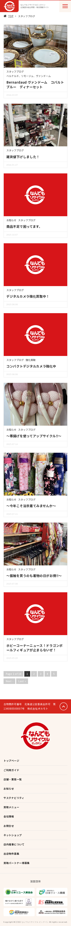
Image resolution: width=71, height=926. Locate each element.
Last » (22, 681)
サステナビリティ (14, 798)
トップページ (11, 760)
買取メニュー (11, 807)
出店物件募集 (11, 853)
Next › (9, 681)
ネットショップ (13, 835)
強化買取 (31, 360)
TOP (10, 16)
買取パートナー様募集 (17, 863)
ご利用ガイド (11, 770)
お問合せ (9, 826)
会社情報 (9, 816)
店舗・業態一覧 (13, 779)
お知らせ (11, 220)
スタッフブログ (15, 71)
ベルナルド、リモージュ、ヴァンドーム (28, 76)
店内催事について (14, 844)
